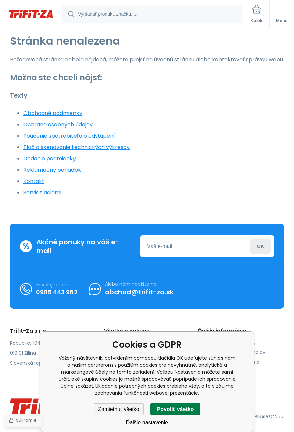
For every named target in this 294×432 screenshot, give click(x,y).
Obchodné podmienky (52, 113)
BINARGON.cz (269, 416)
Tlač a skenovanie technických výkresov (76, 147)
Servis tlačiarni (42, 192)
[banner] (31, 14)
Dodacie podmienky (49, 158)
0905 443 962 (57, 292)
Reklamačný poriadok (52, 170)
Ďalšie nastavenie (147, 422)
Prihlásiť (260, 246)
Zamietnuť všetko (118, 409)
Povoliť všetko (175, 409)
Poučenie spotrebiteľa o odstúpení (69, 136)
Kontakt (33, 181)
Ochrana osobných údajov (58, 124)
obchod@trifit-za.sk (139, 292)
